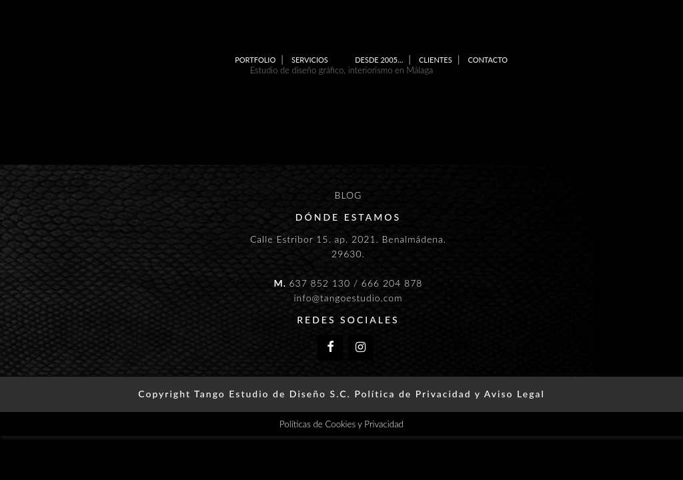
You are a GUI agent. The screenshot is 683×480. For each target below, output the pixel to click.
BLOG (348, 195)
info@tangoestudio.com (347, 297)
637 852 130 (319, 283)
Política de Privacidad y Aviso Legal (449, 393)
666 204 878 (392, 283)
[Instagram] (361, 348)
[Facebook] (330, 348)
